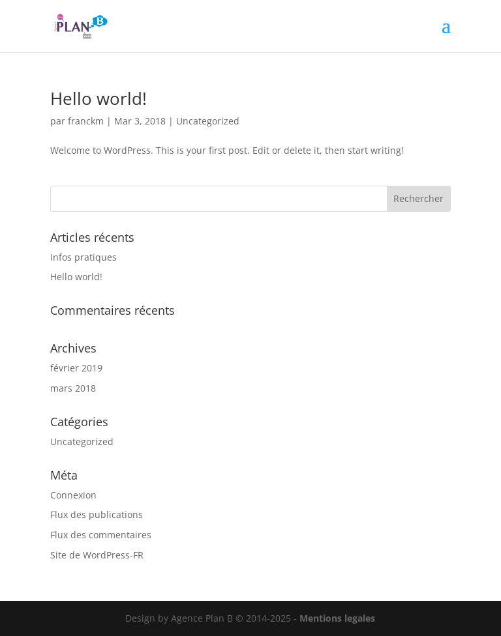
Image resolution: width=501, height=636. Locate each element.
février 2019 (76, 368)
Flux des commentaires (100, 534)
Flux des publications (96, 514)
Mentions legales (337, 618)
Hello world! (98, 98)
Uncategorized (207, 121)
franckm (86, 121)
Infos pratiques (83, 257)
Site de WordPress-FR (97, 555)
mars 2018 (73, 388)
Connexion (73, 495)
